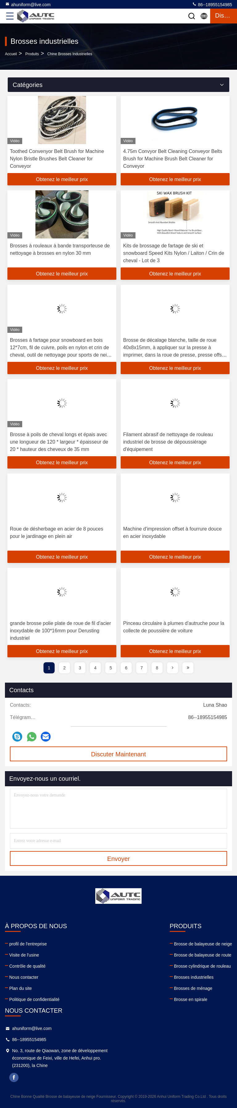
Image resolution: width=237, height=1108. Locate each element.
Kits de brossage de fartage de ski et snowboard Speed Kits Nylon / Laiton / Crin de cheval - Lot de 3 (173, 253)
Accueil (11, 54)
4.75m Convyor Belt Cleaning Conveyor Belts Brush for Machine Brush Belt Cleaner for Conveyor (172, 159)
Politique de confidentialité (34, 999)
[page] (172, 667)
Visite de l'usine (24, 955)
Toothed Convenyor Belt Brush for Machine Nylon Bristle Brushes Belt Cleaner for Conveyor (57, 159)
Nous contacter (23, 977)
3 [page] (80, 667)
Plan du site (20, 988)
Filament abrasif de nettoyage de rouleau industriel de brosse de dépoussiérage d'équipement (168, 442)
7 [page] (141, 667)
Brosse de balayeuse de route (202, 955)
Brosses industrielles (194, 977)
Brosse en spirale (190, 999)
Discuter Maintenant (118, 754)
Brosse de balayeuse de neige (203, 943)
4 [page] (95, 667)
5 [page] (111, 667)
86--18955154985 (212, 4)
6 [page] (126, 667)
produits (32, 54)
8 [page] (157, 667)
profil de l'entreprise (28, 943)
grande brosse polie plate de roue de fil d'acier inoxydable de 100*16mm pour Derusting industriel (60, 631)
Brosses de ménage (193, 988)
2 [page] (64, 667)
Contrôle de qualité (27, 966)
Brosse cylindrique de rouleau (202, 966)
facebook (14, 1077)
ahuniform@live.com (28, 4)
